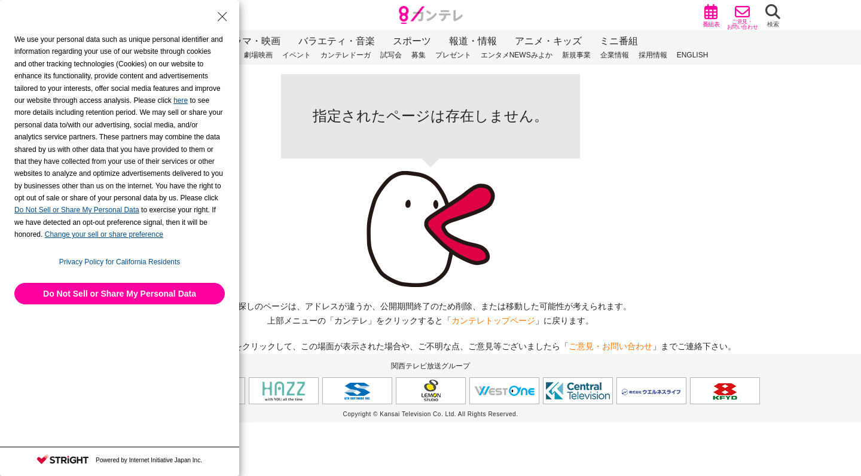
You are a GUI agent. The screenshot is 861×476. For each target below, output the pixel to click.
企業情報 (614, 55)
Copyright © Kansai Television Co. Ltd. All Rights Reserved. (430, 414)
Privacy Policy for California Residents (120, 262)
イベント (296, 55)
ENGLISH (693, 55)
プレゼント (453, 55)
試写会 (391, 55)
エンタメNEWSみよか (516, 55)
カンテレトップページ (493, 320)
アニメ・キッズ (548, 41)
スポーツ (412, 41)
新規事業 (576, 55)
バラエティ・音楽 (336, 41)
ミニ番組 (619, 41)
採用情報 (653, 55)
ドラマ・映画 (251, 41)
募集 (418, 55)
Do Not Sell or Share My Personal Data (119, 293)
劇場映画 (258, 55)
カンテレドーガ (345, 55)
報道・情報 (473, 41)
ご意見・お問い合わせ (610, 346)
